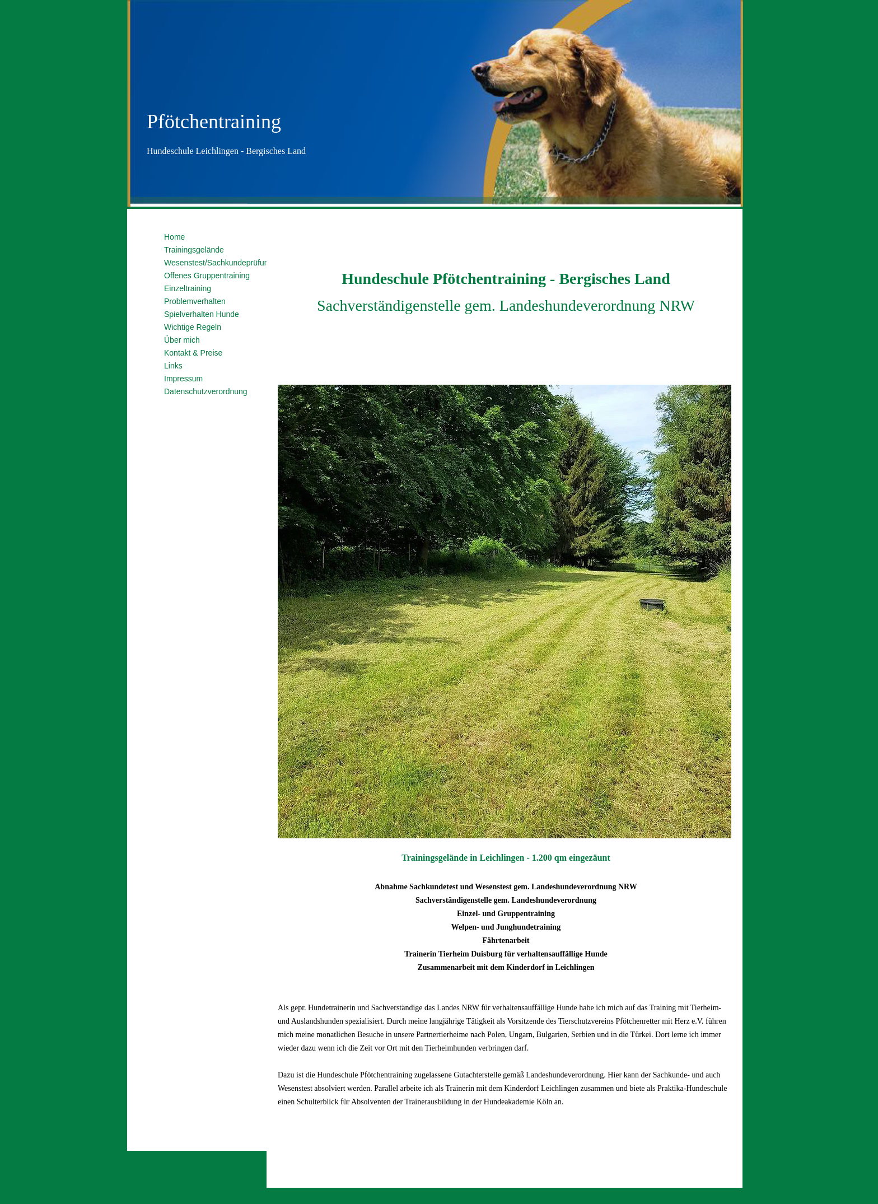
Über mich (182, 339)
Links (173, 365)
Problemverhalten (195, 301)
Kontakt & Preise (193, 352)
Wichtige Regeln (192, 327)
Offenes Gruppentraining (207, 275)
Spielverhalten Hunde (201, 314)
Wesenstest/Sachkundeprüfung (218, 262)
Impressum (183, 378)
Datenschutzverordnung (205, 391)
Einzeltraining (187, 288)
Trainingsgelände (194, 249)
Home (174, 236)
